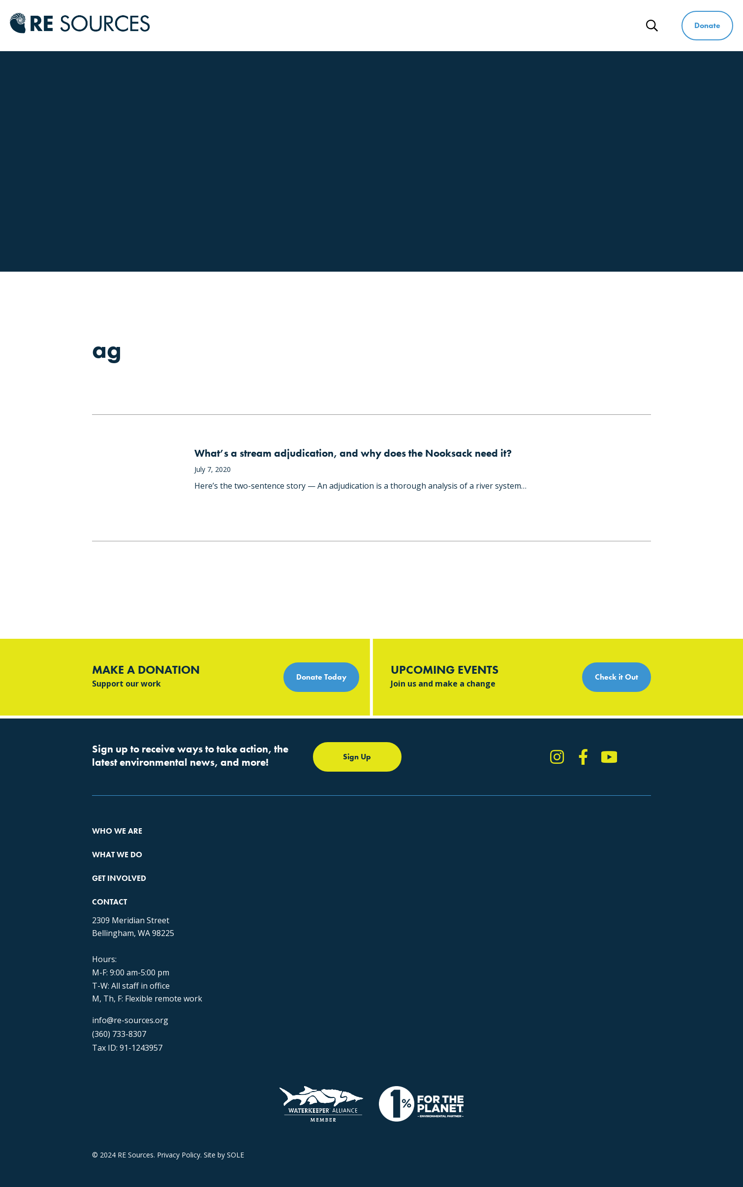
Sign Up (357, 756)
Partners (105, 914)
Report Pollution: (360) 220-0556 (407, 861)
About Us (107, 843)
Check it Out (616, 677)
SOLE (235, 1099)
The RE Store (239, 914)
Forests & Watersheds (253, 897)
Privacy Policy (178, 1099)
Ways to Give (548, 25)
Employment (112, 897)
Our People (110, 879)
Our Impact (110, 861)
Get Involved (471, 25)
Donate (707, 25)
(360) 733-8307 (527, 955)
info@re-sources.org (538, 941)
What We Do (395, 25)
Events (366, 897)
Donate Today (321, 677)
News (611, 25)
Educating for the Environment (266, 879)
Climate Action (241, 861)
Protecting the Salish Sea (257, 843)
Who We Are (320, 25)
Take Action (375, 843)
